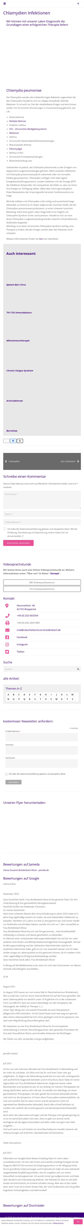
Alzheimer (14, 132)
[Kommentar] (42, 500)
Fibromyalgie (15, 148)
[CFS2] (42, 358)
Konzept (54, 573)
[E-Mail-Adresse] (42, 522)
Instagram (22, 644)
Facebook (22, 637)
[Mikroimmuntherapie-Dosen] (42, 328)
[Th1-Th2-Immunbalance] (42, 300)
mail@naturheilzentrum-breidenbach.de (39, 630)
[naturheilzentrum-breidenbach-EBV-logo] (73, 3)
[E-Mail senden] (6, 441)
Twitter (20, 651)
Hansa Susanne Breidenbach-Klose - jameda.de (26, 870)
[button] (4, 3)
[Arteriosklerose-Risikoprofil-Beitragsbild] (42, 388)
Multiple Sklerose (17, 121)
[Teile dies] (13, 441)
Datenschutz (58, 1223)
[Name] (42, 514)
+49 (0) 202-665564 (27, 615)
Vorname (9, 745)
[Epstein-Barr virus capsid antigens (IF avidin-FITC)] (42, 272)
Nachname (10, 758)
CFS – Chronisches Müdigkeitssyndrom (28, 129)
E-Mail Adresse (12, 731)
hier (41, 238)
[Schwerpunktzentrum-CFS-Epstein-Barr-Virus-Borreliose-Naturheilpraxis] (42, 418)
